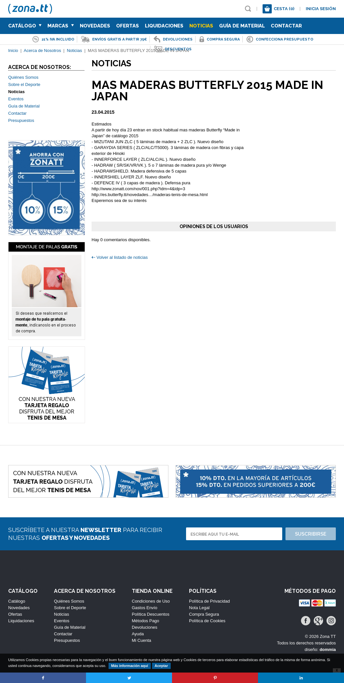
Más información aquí (129, 666)
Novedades (95, 26)
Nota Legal (199, 607)
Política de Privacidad (209, 601)
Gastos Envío (144, 607)
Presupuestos (21, 120)
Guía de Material (242, 26)
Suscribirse (310, 534)
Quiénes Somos (23, 77)
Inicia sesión (321, 8)
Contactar (286, 26)
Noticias (201, 26)
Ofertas (127, 26)
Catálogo (25, 26)
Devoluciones (144, 627)
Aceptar (161, 666)
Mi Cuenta (141, 640)
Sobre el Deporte (24, 84)
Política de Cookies (207, 620)
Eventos (16, 98)
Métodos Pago (145, 620)
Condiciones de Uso (151, 601)
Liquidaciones (164, 26)
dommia (327, 649)
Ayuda (138, 633)
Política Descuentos (150, 614)
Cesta (284, 8)
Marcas (60, 26)
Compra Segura (204, 614)
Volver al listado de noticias (122, 257)
